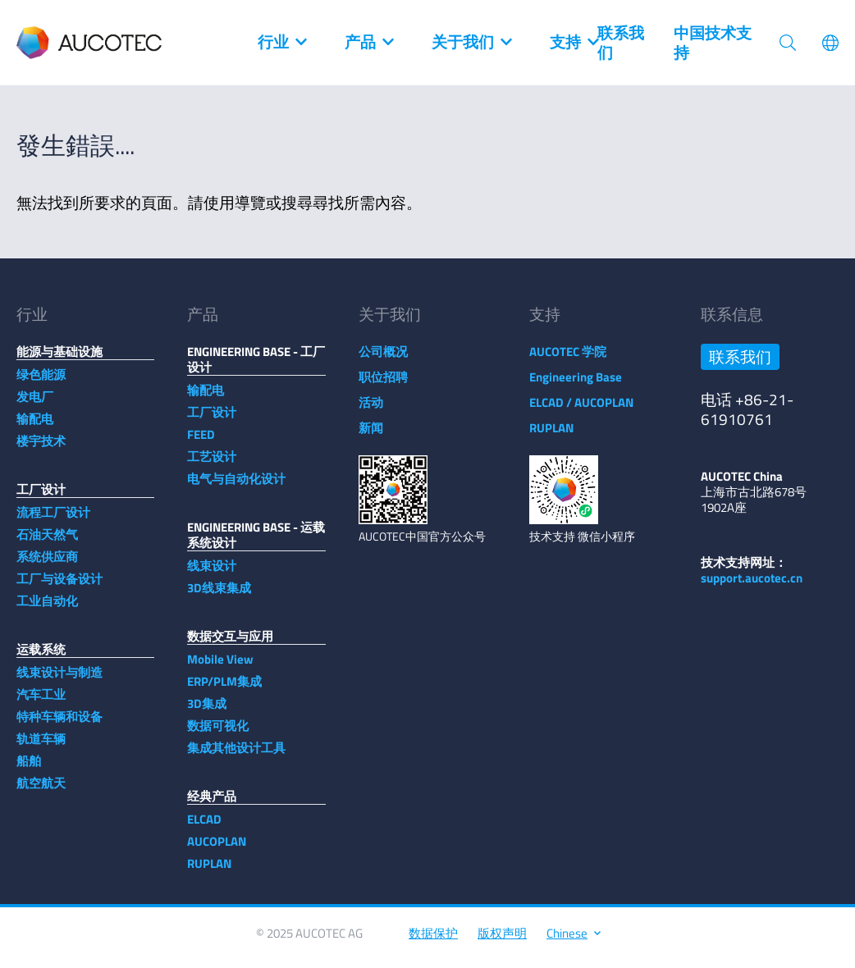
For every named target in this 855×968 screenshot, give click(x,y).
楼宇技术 (41, 449)
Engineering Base (575, 385)
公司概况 (383, 359)
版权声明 (502, 941)
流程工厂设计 (53, 520)
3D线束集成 (219, 596)
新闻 (371, 436)
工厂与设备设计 (59, 587)
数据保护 (433, 941)
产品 (368, 42)
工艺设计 (211, 464)
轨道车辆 (41, 746)
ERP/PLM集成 (224, 689)
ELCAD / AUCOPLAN (581, 410)
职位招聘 (383, 385)
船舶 (28, 769)
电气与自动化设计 (236, 486)
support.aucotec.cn (751, 586)
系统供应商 (47, 564)
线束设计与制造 (59, 680)
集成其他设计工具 (236, 756)
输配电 (34, 427)
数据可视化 (218, 733)
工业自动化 (47, 609)
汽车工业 (41, 702)
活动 (371, 410)
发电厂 (34, 404)
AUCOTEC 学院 (567, 359)
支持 (573, 42)
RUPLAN (209, 871)
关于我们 (471, 42)
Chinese (572, 941)
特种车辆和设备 (59, 724)
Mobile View (220, 667)
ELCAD (204, 827)
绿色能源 (41, 382)
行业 (281, 42)
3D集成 (206, 711)
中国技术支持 (713, 42)
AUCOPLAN (216, 849)
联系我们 (620, 42)
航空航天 (41, 791)
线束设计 (211, 573)
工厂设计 (211, 420)
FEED (201, 442)
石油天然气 (47, 542)
